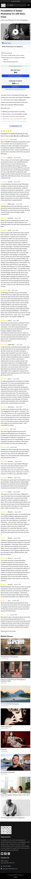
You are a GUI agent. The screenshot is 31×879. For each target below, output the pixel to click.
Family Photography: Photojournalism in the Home (15, 795)
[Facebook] (5, 853)
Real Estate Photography (8, 772)
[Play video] (15, 32)
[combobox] (16, 5)
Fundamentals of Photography (9, 657)
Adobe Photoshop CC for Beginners (12, 46)
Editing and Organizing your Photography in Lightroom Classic (13, 680)
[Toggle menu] (28, 5)
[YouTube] (2, 853)
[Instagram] (8, 853)
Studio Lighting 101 (6, 727)
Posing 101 (4, 749)
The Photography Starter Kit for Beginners (13, 818)
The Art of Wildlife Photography (10, 704)
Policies (15, 877)
